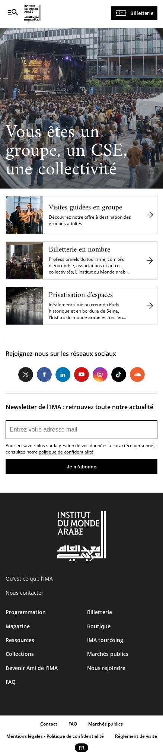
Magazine (18, 626)
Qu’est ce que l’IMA (29, 578)
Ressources (20, 640)
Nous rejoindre (106, 668)
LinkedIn (62, 374)
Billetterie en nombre (79, 249)
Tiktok (118, 374)
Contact (48, 724)
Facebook (44, 374)
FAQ (11, 681)
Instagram (100, 374)
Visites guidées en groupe (85, 207)
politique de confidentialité (66, 452)
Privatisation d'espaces (81, 295)
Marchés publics (107, 653)
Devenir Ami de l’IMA (32, 668)
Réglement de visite (136, 736)
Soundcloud (137, 374)
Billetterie (141, 13)
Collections (20, 653)
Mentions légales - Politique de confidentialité (55, 736)
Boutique (99, 626)
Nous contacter (25, 592)
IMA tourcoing (105, 640)
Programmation (26, 612)
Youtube (81, 374)
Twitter (25, 374)
